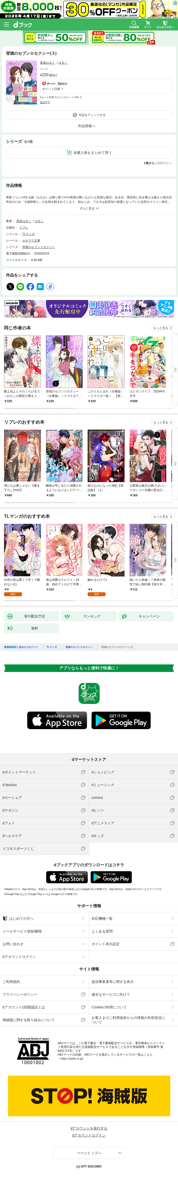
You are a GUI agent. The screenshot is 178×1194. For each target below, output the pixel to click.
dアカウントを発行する (89, 1128)
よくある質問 (102, 931)
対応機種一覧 (102, 918)
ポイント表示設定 (106, 944)
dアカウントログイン (19, 957)
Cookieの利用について (109, 1007)
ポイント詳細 (51, 89)
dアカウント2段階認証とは (23, 1007)
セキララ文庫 (31, 240)
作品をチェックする (92, 115)
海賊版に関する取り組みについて (28, 1020)
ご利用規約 (11, 982)
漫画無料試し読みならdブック (21, 647)
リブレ (23, 227)
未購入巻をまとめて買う (92, 153)
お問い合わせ (12, 944)
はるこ (62, 62)
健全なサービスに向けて (111, 994)
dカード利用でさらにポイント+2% (59, 97)
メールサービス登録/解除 (22, 931)
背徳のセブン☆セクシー (38, 247)
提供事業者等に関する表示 (113, 982)
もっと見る (160, 328)
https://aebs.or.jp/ (72, 1058)
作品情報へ (86, 126)
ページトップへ (89, 1153)
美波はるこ (47, 62)
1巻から (149, 163)
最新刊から (164, 163)
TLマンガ (28, 234)
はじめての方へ (18, 918)
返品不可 (45, 102)
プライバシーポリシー (19, 994)
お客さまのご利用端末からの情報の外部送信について (128, 1020)
